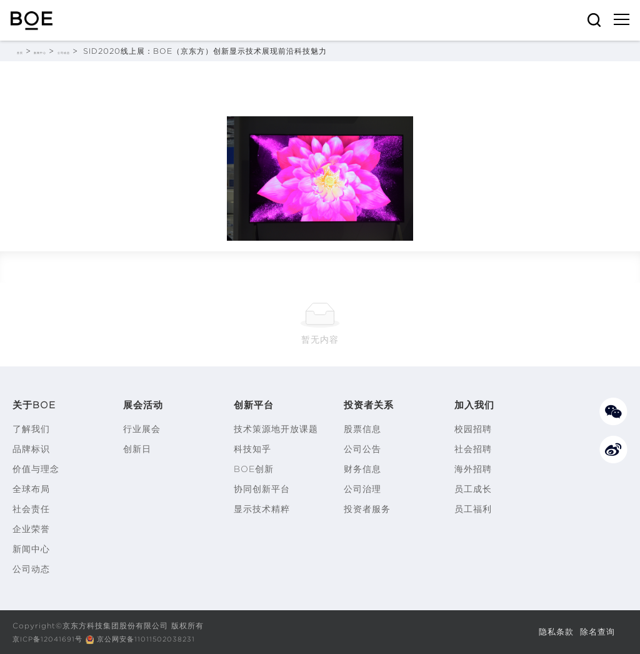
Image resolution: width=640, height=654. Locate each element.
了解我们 (31, 429)
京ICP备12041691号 (50, 639)
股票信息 (362, 429)
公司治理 (362, 489)
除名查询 (596, 631)
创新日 (137, 449)
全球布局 (31, 489)
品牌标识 (31, 449)
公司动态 (104, 51)
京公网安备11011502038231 (156, 639)
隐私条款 (552, 631)
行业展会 (142, 429)
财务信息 (362, 469)
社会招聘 (473, 449)
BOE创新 (254, 469)
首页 (25, 51)
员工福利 (473, 509)
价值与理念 (35, 469)
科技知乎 (252, 449)
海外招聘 (473, 469)
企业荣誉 (31, 529)
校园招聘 (473, 429)
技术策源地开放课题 (276, 429)
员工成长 (473, 489)
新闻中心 (60, 51)
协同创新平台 (262, 489)
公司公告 (362, 449)
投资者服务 (367, 509)
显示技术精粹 (262, 509)
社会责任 (31, 509)
